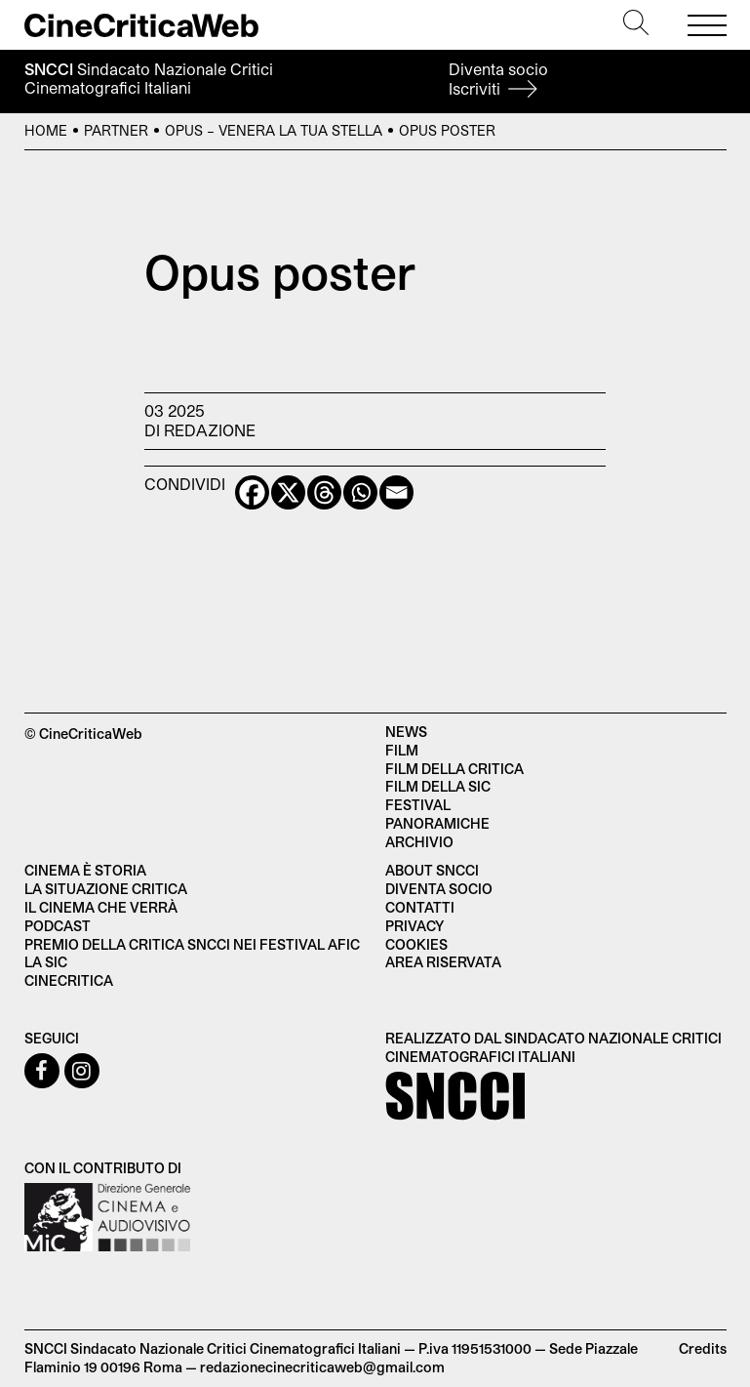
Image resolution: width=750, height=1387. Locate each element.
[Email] (396, 492)
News (406, 731)
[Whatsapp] (360, 492)
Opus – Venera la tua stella (273, 130)
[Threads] (324, 492)
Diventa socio (498, 79)
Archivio (419, 842)
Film (401, 750)
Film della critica (454, 768)
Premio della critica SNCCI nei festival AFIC (192, 944)
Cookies (416, 944)
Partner (116, 130)
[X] (288, 492)
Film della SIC (438, 786)
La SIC (45, 962)
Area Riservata (443, 962)
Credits (703, 1348)
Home (45, 130)
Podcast (57, 926)
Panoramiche (437, 823)
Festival (418, 804)
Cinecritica (68, 980)
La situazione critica (105, 888)
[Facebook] (252, 492)
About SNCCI (432, 870)
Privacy (414, 926)
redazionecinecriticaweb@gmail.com (322, 1367)
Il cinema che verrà (101, 907)
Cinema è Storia (85, 870)
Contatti (419, 907)
